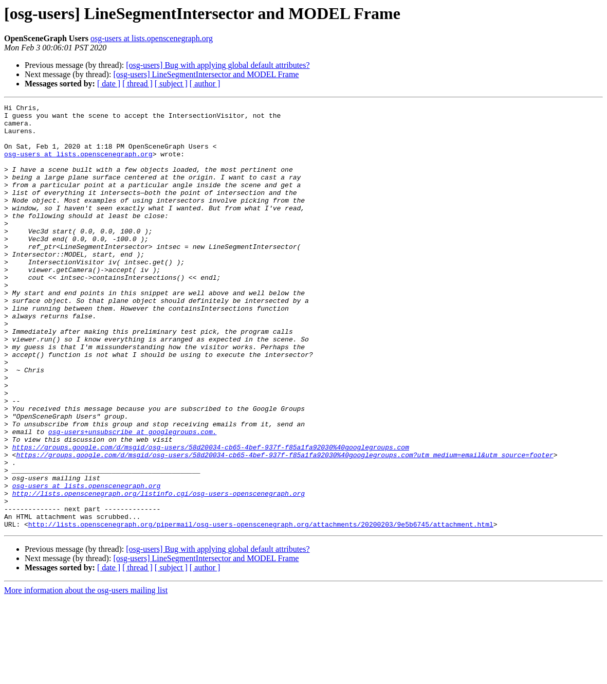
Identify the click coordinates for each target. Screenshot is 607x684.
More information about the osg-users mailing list (86, 675)
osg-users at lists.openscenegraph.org (151, 38)
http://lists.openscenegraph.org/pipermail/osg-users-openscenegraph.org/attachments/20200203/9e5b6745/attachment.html (260, 609)
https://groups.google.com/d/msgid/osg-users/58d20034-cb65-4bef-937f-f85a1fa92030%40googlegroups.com (210, 516)
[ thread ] (137, 83)
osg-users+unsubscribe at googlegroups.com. (132, 497)
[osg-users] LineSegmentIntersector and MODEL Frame (206, 74)
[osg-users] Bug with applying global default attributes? (217, 65)
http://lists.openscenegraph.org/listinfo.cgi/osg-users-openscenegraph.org (158, 572)
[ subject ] (171, 83)
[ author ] (205, 83)
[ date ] (108, 83)
